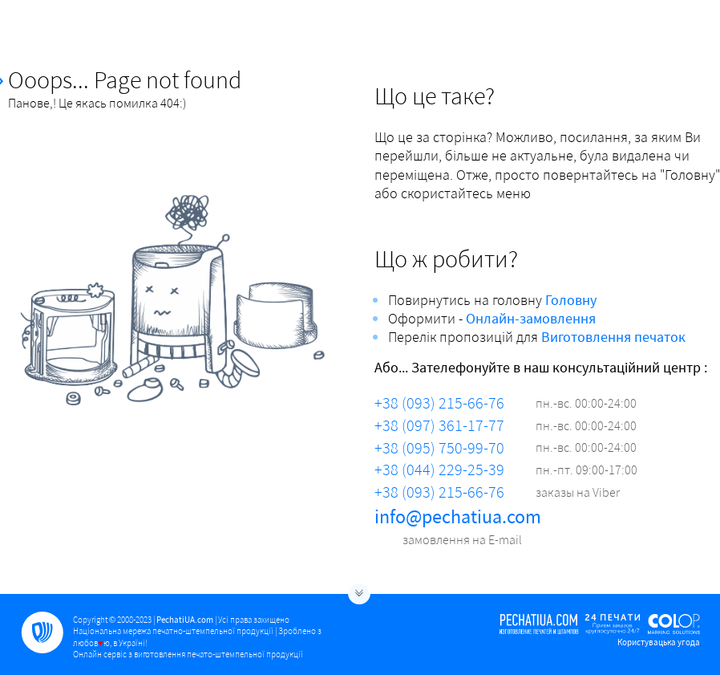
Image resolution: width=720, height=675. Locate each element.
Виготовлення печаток (613, 336)
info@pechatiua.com (457, 516)
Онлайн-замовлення (531, 318)
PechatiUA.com (184, 619)
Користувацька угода (658, 642)
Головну (571, 300)
